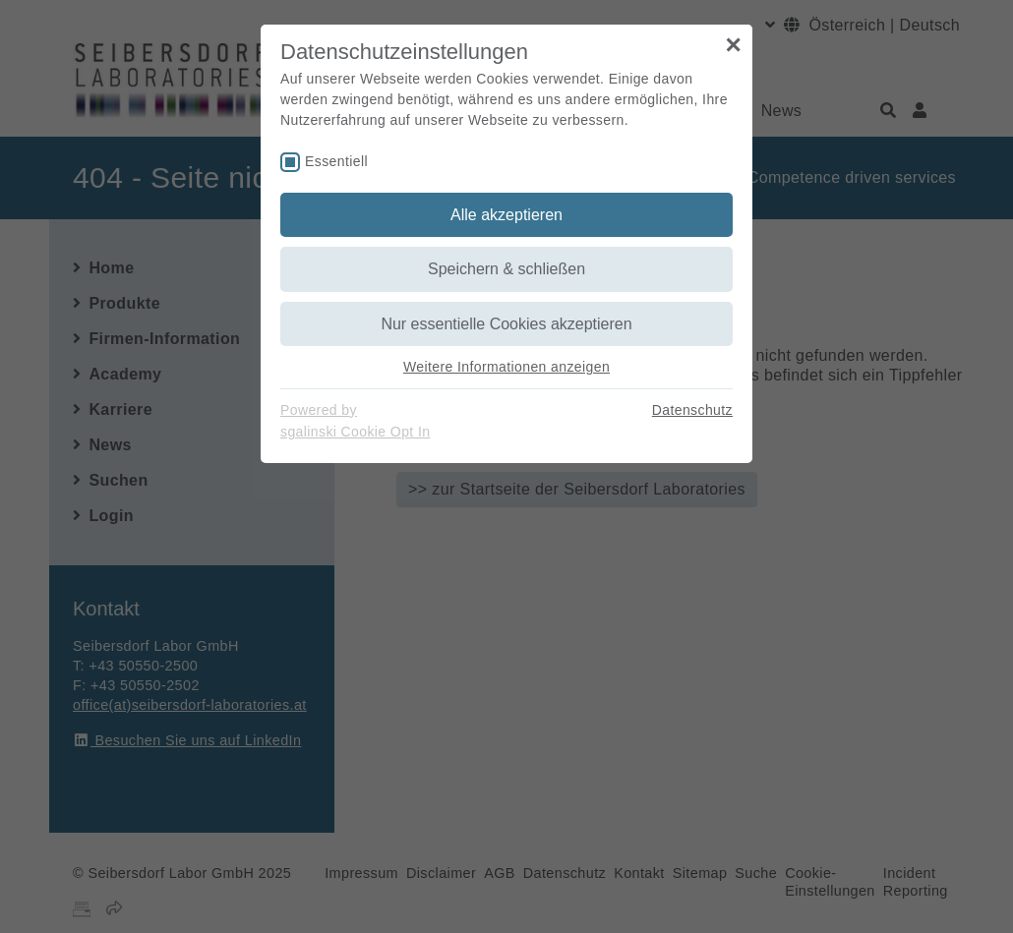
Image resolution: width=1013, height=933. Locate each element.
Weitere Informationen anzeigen (506, 367)
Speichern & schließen (506, 269)
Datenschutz (692, 410)
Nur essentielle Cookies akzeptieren (506, 324)
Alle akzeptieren (506, 214)
